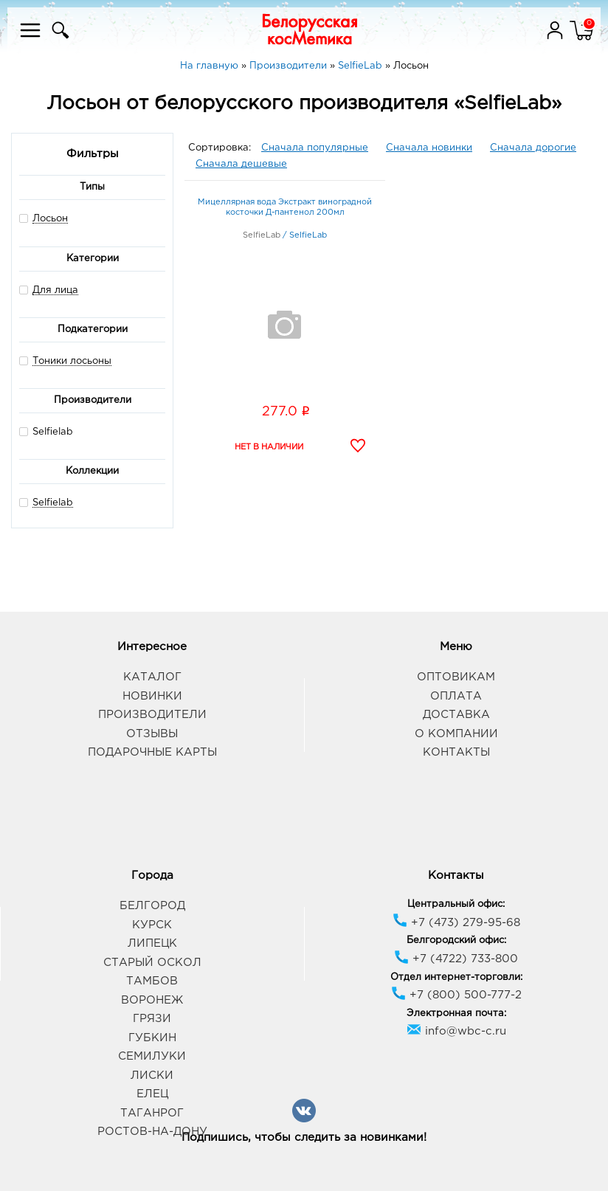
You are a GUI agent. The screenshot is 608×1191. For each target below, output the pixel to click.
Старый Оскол (152, 962)
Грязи (152, 1018)
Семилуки (152, 1056)
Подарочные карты (152, 752)
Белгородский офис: (456, 940)
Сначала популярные (314, 148)
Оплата (456, 696)
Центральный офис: (456, 904)
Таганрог (152, 1113)
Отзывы (152, 734)
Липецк (152, 943)
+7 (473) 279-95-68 (456, 923)
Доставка (456, 714)
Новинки (152, 696)
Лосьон (50, 219)
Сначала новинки (429, 148)
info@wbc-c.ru (456, 1031)
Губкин (152, 1038)
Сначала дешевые (241, 164)
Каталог (152, 677)
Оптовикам (456, 677)
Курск (152, 925)
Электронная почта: (456, 1013)
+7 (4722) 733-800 (456, 959)
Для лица (55, 290)
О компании (456, 734)
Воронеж (152, 1000)
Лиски (152, 1075)
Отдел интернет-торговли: (456, 977)
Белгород (152, 906)
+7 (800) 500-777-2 (456, 995)
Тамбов (152, 981)
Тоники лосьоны (71, 361)
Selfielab (46, 431)
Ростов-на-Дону (152, 1131)
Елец (152, 1094)
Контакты (456, 752)
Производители (152, 714)
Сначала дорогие (533, 148)
